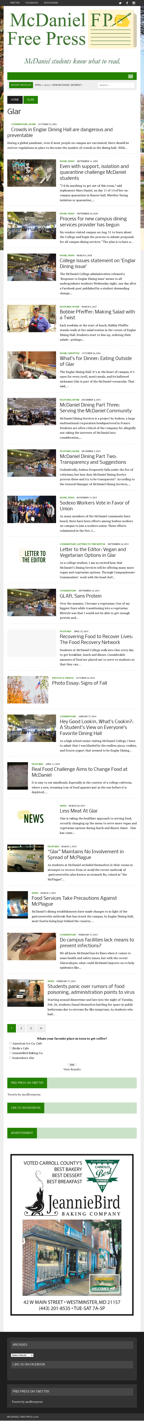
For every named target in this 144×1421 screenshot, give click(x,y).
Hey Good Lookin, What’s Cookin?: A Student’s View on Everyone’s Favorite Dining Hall (96, 727)
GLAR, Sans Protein (80, 596)
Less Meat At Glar (79, 811)
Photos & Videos (62, 677)
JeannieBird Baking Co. (27, 1053)
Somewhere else (23, 1058)
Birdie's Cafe (20, 1048)
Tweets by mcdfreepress (23, 1094)
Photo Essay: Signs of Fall (79, 683)
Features (65, 306)
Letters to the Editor (91, 544)
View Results (72, 1069)
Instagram (51, 3)
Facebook (32, 3)
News (71, 161)
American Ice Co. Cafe (27, 1043)
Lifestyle (73, 353)
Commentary (19, 124)
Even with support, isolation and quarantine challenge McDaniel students (94, 172)
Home (31, 124)
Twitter (15, 3)
